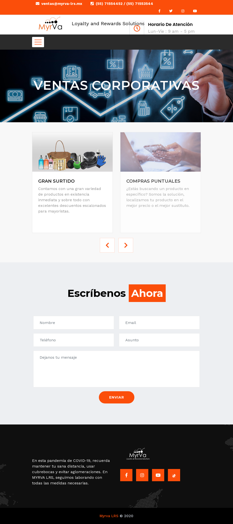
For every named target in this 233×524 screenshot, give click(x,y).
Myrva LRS (109, 516)
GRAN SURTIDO (56, 181)
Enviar (116, 397)
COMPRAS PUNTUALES (153, 181)
